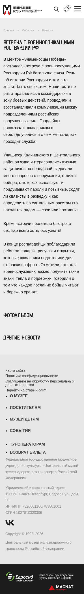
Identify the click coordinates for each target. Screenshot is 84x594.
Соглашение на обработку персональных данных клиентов (39, 383)
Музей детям (24, 419)
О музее (19, 396)
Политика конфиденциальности (31, 376)
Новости (47, 30)
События (28, 30)
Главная (8, 30)
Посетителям (25, 407)
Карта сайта (15, 370)
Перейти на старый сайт (25, 390)
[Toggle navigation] (79, 9)
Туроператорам (27, 444)
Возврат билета (28, 452)
